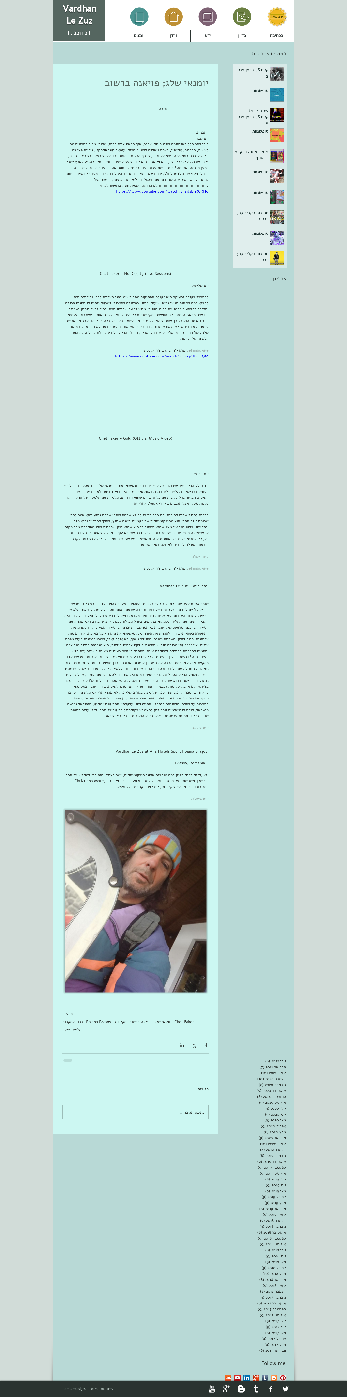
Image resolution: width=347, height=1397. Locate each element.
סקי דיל (120, 1021)
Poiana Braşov (98, 1021)
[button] (173, 36)
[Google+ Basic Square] (256, 1378)
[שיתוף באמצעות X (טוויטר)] (194, 1045)
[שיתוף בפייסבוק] (206, 1045)
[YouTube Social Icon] (237, 1378)
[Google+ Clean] (226, 1389)
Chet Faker (184, 1021)
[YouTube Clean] (211, 1389)
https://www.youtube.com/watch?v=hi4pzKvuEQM (162, 356)
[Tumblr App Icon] (265, 1378)
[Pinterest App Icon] (283, 1378)
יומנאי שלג (162, 1021)
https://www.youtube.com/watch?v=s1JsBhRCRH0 (162, 191)
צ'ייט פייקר (71, 1029)
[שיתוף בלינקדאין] (182, 1045)
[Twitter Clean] (285, 1389)
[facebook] (270, 1389)
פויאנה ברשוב (140, 1021)
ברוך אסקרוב (72, 1021)
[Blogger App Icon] (274, 1378)
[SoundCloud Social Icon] (228, 1378)
